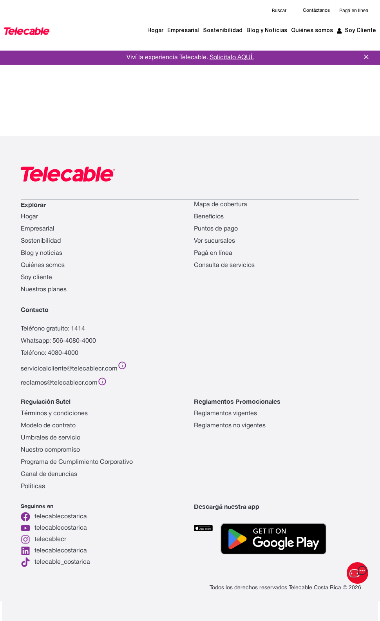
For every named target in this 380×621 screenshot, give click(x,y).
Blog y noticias (41, 253)
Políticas (33, 486)
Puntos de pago (216, 229)
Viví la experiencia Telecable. (190, 57)
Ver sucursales (214, 241)
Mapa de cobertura (220, 204)
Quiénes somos (312, 30)
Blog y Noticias (266, 30)
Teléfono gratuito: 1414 (53, 329)
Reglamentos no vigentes (230, 426)
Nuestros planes (44, 289)
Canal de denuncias (49, 474)
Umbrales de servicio (50, 438)
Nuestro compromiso (50, 450)
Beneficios (209, 217)
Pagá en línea (353, 10)
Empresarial (183, 30)
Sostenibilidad (222, 30)
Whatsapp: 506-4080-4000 (58, 341)
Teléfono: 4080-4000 (49, 353)
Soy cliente (36, 277)
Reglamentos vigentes (225, 413)
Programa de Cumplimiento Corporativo (77, 462)
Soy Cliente (356, 31)
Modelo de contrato (48, 426)
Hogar (155, 30)
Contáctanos (316, 10)
